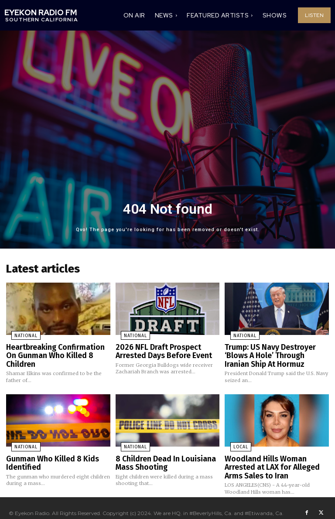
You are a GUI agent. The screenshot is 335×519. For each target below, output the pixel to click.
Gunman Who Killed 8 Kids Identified (47, 456)
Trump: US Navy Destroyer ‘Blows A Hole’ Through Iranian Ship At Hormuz (273, 352)
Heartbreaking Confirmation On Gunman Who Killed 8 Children (55, 348)
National (20, 333)
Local (234, 441)
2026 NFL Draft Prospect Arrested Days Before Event (159, 348)
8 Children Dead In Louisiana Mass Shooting (160, 456)
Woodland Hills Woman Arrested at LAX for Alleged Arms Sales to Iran (276, 459)
